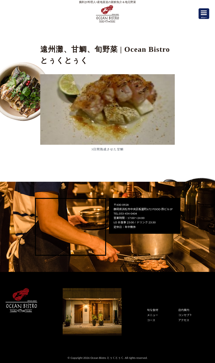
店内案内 (183, 310)
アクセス (183, 320)
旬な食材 (152, 310)
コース (151, 320)
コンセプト (185, 315)
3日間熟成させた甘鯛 (107, 149)
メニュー (152, 315)
